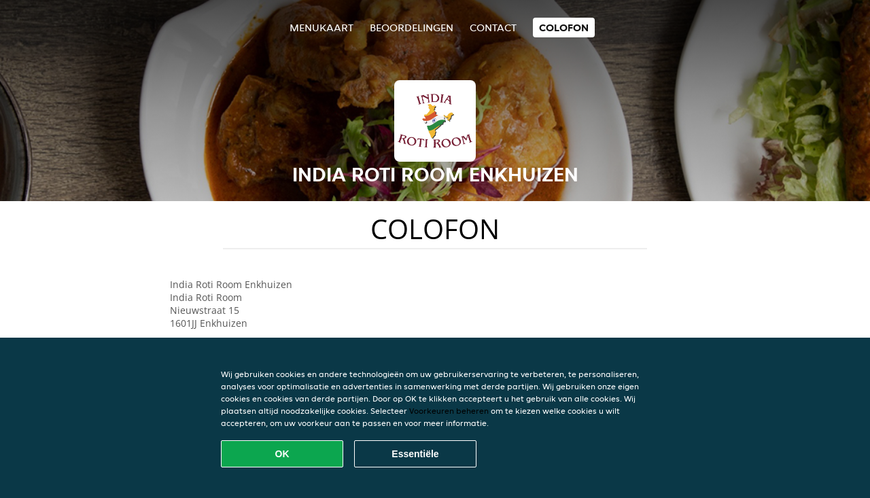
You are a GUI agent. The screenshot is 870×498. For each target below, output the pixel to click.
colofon (564, 27)
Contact (493, 27)
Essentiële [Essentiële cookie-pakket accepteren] (415, 453)
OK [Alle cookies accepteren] (282, 453)
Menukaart (321, 27)
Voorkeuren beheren (449, 411)
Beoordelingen (411, 27)
